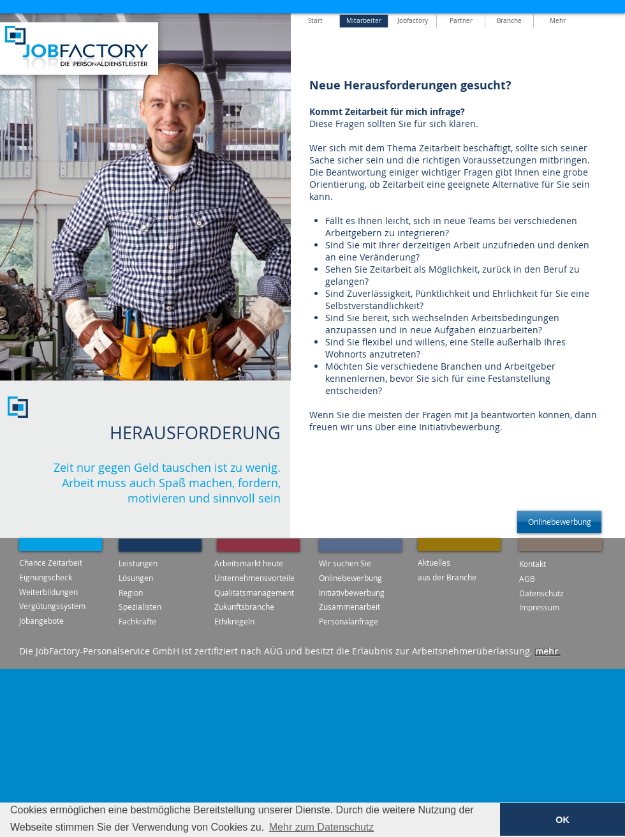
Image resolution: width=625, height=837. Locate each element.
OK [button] (562, 820)
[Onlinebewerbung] (559, 522)
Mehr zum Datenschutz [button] (321, 827)
